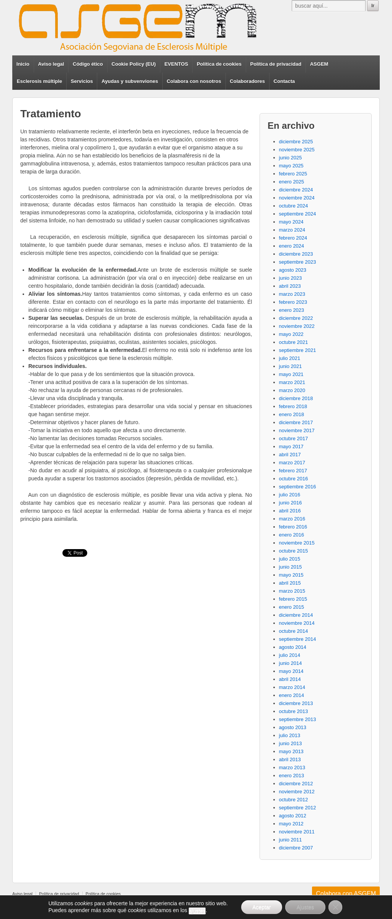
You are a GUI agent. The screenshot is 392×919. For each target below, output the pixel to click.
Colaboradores (247, 81)
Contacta (284, 81)
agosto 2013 (293, 727)
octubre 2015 (293, 551)
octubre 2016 (293, 478)
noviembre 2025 (297, 149)
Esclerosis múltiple (39, 81)
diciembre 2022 (296, 318)
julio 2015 (290, 559)
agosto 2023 (293, 270)
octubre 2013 (293, 711)
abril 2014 (290, 679)
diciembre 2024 (296, 190)
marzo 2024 (292, 230)
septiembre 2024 (297, 214)
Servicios (82, 81)
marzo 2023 (292, 294)
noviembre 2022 (297, 326)
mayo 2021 (291, 374)
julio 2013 (290, 735)
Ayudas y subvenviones (129, 81)
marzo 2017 (292, 462)
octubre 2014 (293, 631)
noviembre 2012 (297, 791)
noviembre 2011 (297, 832)
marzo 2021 (292, 382)
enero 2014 (291, 695)
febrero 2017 (293, 470)
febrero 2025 (293, 174)
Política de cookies (219, 64)
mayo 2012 (291, 824)
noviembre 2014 (297, 623)
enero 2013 (291, 775)
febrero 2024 (293, 238)
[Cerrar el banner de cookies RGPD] (336, 907)
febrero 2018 (293, 406)
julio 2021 (290, 358)
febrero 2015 (293, 599)
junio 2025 (290, 157)
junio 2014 (290, 663)
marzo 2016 (292, 519)
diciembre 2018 (296, 398)
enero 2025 (291, 182)
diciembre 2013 (296, 703)
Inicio (22, 64)
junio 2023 (290, 278)
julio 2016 (290, 495)
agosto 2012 (293, 816)
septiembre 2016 (297, 486)
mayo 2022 (291, 334)
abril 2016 (290, 511)
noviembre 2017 (297, 430)
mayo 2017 (291, 446)
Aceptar (261, 907)
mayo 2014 (291, 671)
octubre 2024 (293, 206)
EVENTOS (176, 64)
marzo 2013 (292, 767)
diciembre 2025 (296, 141)
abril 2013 (290, 759)
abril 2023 (290, 286)
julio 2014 (290, 655)
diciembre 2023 (296, 254)
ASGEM (319, 64)
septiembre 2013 (297, 719)
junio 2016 (290, 503)
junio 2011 (290, 840)
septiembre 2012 (297, 807)
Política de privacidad (276, 64)
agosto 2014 (293, 647)
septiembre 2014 (297, 639)
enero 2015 (291, 607)
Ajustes (305, 907)
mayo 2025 (291, 166)
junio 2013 (290, 743)
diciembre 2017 (296, 422)
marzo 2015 (292, 591)
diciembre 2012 (296, 783)
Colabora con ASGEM (346, 893)
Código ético (88, 64)
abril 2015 (290, 583)
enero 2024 (291, 246)
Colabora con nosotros (194, 81)
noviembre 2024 (297, 198)
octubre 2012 (293, 799)
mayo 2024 (291, 222)
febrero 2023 (293, 302)
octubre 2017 (293, 438)
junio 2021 (290, 366)
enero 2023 (291, 310)
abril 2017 (290, 454)
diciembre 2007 (296, 848)
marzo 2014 (292, 687)
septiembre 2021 (297, 350)
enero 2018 (291, 414)
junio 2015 (290, 567)
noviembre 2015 (297, 543)
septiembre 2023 (297, 262)
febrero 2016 (293, 527)
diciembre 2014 (296, 615)
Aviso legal (51, 64)
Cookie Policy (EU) (133, 64)
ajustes (196, 911)
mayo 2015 (291, 575)
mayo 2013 (291, 751)
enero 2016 (291, 535)
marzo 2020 (292, 390)
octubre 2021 (293, 342)
